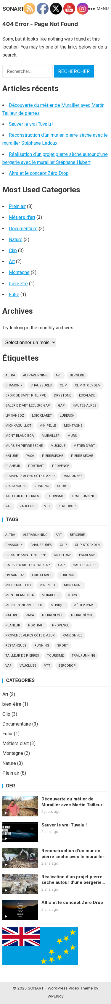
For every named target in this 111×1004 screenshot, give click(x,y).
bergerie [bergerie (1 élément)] (77, 375)
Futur (14, 294)
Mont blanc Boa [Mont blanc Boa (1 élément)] (19, 436)
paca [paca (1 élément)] (30, 456)
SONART (13, 8)
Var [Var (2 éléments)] (8, 506)
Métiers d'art (22, 217)
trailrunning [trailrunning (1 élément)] (83, 496)
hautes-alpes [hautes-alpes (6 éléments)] (84, 405)
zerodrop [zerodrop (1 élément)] (67, 506)
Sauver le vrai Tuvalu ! (31, 124)
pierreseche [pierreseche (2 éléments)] (52, 456)
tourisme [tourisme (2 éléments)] (55, 496)
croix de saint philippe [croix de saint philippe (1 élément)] (25, 395)
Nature (15, 239)
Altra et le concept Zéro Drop (39, 173)
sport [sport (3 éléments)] (62, 486)
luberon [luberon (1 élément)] (67, 416)
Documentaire (23, 228)
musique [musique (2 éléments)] (58, 446)
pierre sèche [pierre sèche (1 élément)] (82, 456)
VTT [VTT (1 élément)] (47, 506)
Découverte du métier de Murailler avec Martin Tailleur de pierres (75, 802)
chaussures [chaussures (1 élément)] (41, 385)
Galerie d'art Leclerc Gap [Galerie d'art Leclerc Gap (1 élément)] (27, 405)
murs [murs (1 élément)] (72, 436)
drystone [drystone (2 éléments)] (62, 395)
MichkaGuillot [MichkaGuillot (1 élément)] (18, 426)
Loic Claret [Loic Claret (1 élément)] (42, 416)
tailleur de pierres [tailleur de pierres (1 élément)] (22, 496)
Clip (13, 250)
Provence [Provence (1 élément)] (60, 466)
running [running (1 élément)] (41, 486)
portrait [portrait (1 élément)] (36, 466)
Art (12, 261)
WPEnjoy (55, 996)
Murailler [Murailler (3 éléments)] (50, 436)
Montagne (19, 272)
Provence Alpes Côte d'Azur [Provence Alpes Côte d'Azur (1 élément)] (30, 476)
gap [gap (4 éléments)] (61, 405)
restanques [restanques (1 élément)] (15, 486)
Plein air (17, 206)
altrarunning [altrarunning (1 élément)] (35, 375)
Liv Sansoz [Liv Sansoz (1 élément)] (14, 416)
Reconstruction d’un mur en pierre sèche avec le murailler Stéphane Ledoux (72, 854)
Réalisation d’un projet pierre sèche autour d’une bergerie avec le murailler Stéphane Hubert (71, 880)
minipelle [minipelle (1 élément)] (47, 426)
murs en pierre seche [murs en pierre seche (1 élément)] (24, 446)
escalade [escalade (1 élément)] (87, 395)
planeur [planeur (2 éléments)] (12, 466)
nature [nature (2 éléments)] (11, 456)
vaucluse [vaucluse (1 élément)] (28, 506)
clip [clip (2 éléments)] (63, 385)
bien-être (18, 283)
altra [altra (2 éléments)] (10, 375)
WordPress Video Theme (70, 988)
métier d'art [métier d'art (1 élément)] (84, 446)
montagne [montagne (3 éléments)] (73, 426)
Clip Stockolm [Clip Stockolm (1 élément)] (88, 385)
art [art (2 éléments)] (59, 375)
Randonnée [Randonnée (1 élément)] (72, 476)
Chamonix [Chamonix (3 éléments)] (13, 385)
